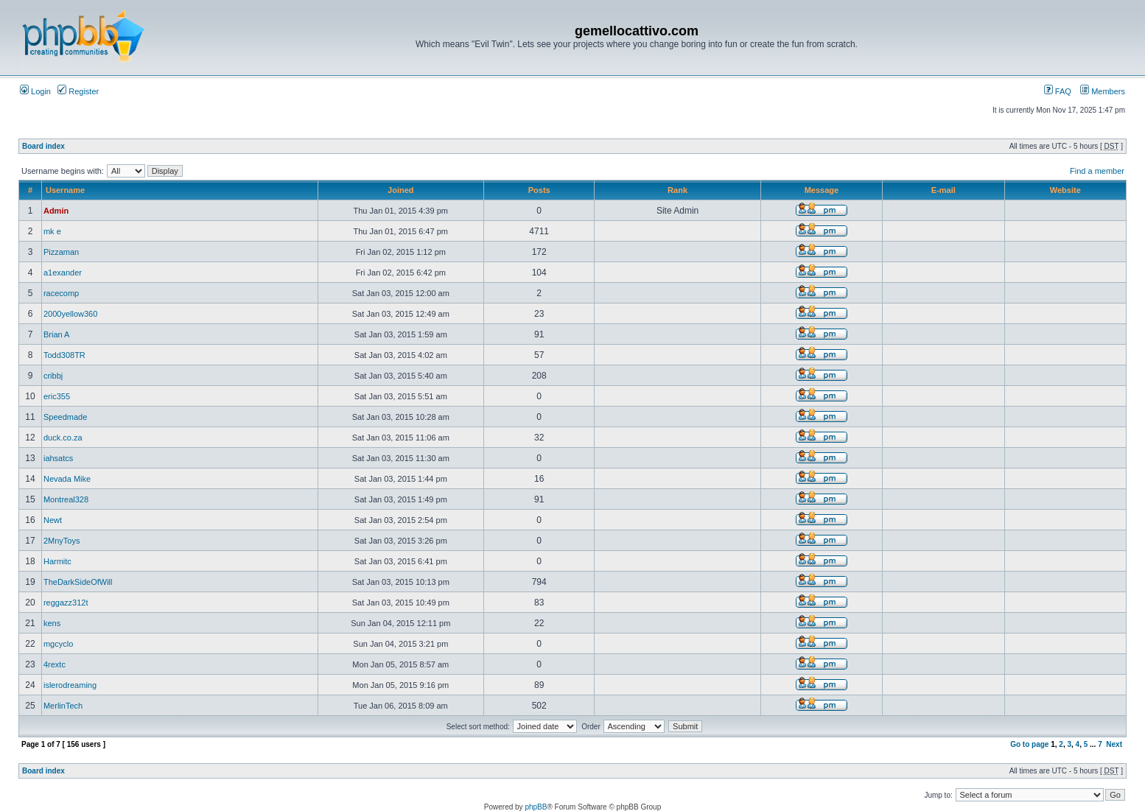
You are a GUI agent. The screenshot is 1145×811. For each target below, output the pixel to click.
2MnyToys (61, 540)
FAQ (1057, 91)
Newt (52, 520)
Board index (43, 146)
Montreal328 (65, 499)
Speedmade (65, 416)
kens (51, 623)
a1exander (62, 272)
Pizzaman (61, 251)
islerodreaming (70, 685)
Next (1114, 744)
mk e (52, 231)
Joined (400, 190)
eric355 (56, 396)
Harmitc (57, 561)
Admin (56, 210)
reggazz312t (65, 602)
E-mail (943, 190)
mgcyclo (58, 643)
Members (1102, 91)
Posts (539, 190)
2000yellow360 (70, 313)
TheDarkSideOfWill (78, 581)
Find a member (1097, 170)
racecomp (61, 293)
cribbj (53, 375)
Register (78, 91)
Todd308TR (64, 355)
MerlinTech (63, 705)
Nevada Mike (67, 478)
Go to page (1029, 744)
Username (65, 190)
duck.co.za (63, 437)
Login (35, 91)
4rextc (54, 664)
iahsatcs (58, 458)
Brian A (56, 334)
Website (1065, 190)
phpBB (536, 807)
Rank (677, 190)
